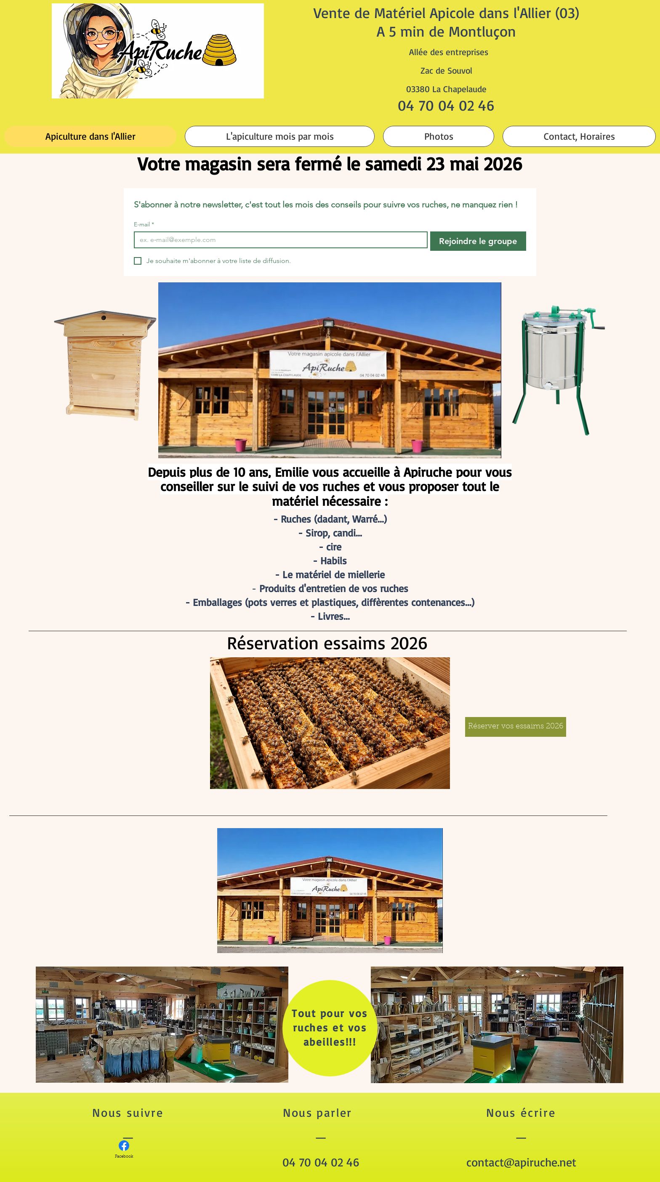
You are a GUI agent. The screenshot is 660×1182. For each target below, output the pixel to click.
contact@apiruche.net (521, 1162)
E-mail (144, 224)
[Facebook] (124, 1149)
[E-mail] (278, 239)
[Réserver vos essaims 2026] (515, 727)
